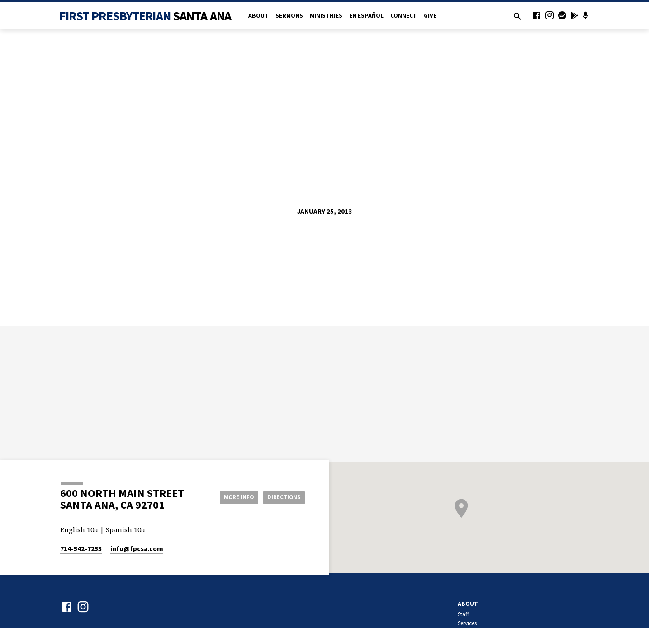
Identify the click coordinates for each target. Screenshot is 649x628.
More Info (231, 497)
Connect (403, 15)
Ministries (326, 15)
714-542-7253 (81, 548)
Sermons (289, 15)
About (258, 15)
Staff (463, 614)
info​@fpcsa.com (136, 548)
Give (430, 15)
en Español (366, 15)
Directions (281, 497)
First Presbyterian (145, 16)
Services (467, 623)
